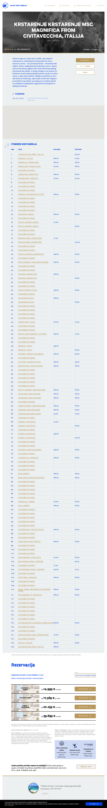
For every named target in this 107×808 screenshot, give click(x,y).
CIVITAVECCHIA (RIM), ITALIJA (31, 154)
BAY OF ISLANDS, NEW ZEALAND (31, 390)
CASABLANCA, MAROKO (28, 178)
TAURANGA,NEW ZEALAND (29, 398)
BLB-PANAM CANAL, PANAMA (30, 561)
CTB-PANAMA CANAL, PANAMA (31, 569)
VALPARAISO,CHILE (26, 298)
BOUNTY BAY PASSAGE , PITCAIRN (32, 334)
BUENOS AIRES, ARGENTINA (30, 238)
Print (85, 72)
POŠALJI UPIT (86, 766)
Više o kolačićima (9, 805)
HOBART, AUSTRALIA (27, 421)
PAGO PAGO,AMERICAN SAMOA (31, 477)
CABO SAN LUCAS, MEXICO (29, 541)
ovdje (63, 757)
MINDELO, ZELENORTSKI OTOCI (31, 194)
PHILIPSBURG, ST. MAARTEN (30, 595)
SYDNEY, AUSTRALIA (26, 433)
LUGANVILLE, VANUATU (28, 457)
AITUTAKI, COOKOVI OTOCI (29, 362)
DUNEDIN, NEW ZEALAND (29, 410)
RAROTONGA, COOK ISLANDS (30, 366)
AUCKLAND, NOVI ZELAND (29, 394)
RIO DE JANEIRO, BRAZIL (28, 222)
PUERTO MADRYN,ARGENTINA (31, 254)
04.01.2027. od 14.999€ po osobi (85, 675)
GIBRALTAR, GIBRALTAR (28, 174)
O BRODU (85, 66)
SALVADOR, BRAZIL (26, 214)
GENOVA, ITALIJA (25, 158)
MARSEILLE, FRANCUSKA (28, 162)
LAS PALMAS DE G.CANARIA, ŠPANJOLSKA (36, 623)
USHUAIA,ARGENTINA (27, 274)
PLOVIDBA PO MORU (26, 170)
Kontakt (101, 5)
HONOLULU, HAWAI (26, 501)
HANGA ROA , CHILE (26, 322)
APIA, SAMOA (23, 473)
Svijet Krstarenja (18, 6)
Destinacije (65, 5)
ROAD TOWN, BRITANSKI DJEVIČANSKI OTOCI (34, 590)
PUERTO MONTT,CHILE (27, 290)
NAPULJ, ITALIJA (25, 642)
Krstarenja (51, 5)
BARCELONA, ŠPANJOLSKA (29, 166)
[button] (62, 117)
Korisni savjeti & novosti (83, 5)
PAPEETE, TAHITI (25, 346)
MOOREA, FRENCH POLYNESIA (30, 354)
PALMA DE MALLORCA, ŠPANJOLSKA (33, 634)
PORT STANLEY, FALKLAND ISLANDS (33, 262)
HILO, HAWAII (24, 505)
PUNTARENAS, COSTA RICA (29, 557)
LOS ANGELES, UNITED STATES (31, 529)
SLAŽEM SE (94, 804)
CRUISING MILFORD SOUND (29, 414)
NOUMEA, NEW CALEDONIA (30, 449)
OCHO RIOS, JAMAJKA (27, 577)
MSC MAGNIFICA (23, 49)
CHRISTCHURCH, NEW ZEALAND (31, 406)
